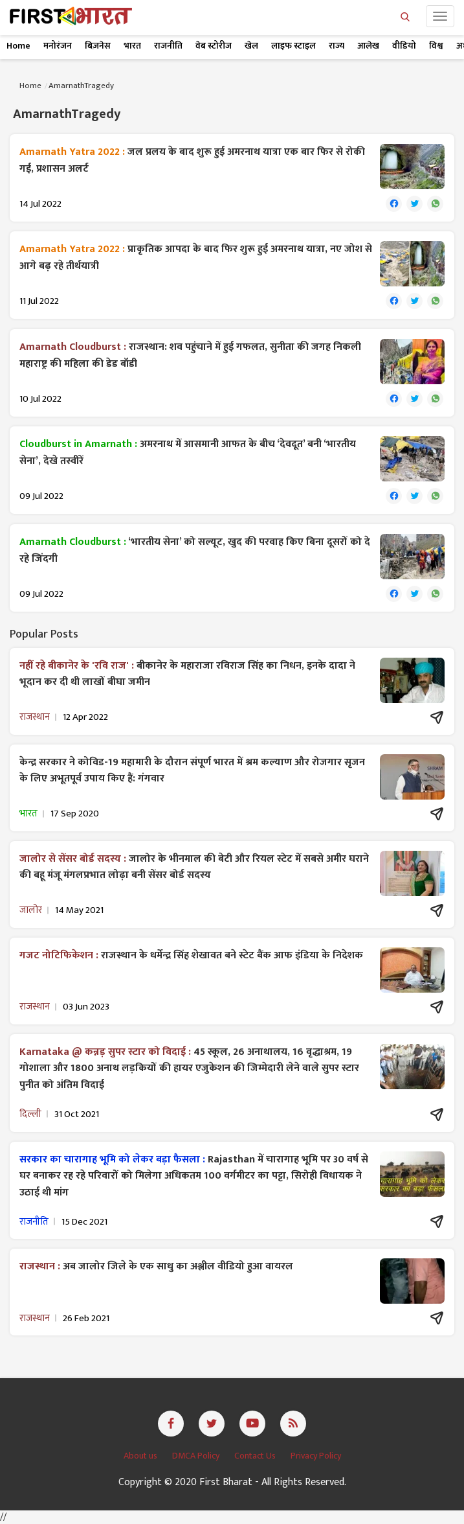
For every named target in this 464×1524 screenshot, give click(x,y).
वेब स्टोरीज (213, 45)
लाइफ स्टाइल (293, 45)
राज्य (336, 45)
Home (18, 45)
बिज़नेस (98, 45)
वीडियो (404, 45)
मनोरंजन (57, 45)
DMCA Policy (196, 1455)
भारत (132, 45)
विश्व (436, 45)
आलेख (368, 45)
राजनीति (168, 45)
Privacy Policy (316, 1455)
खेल (251, 45)
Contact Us (256, 1455)
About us (141, 1455)
